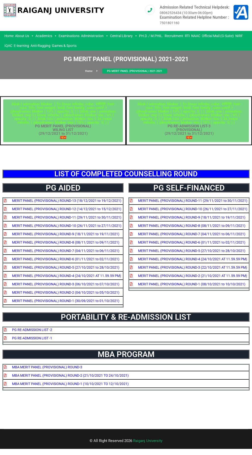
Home (9, 36)
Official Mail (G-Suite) (218, 36)
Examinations (69, 36)
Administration (95, 36)
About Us (24, 36)
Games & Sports (64, 46)
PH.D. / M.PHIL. (151, 36)
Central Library (124, 36)
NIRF (239, 36)
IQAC (8, 46)
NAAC (195, 36)
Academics (46, 36)
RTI (187, 36)
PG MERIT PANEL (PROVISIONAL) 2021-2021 (134, 71)
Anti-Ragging (40, 46)
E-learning (21, 46)
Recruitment (174, 36)
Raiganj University (147, 441)
